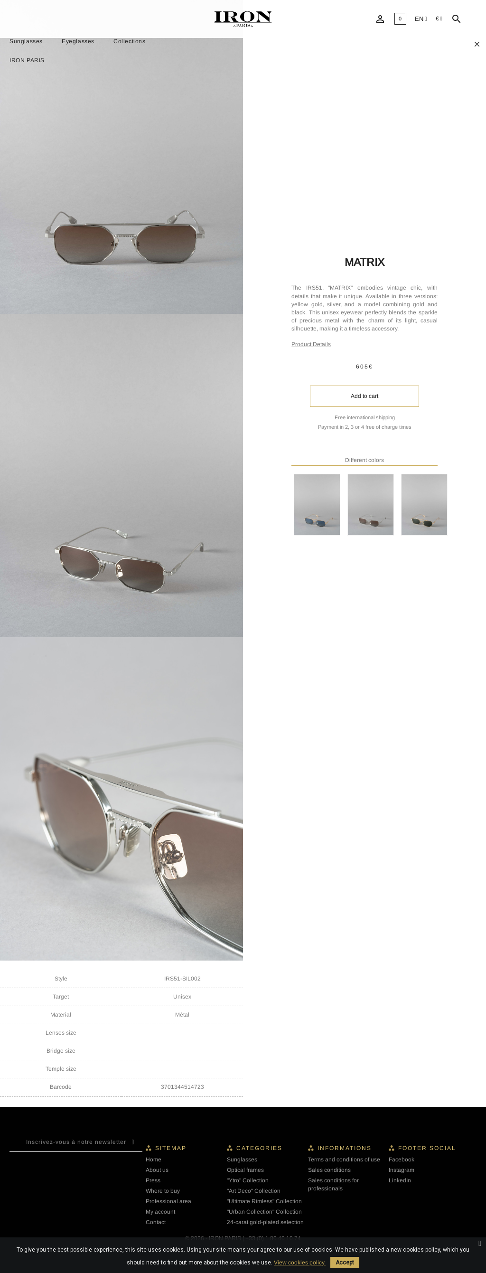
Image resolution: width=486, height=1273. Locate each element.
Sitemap (171, 1148)
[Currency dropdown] (439, 19)
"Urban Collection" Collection (264, 1211)
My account (160, 1211)
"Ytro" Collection (248, 1180)
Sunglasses (26, 41)
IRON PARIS (27, 60)
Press (153, 1180)
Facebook (401, 1159)
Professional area (168, 1201)
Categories (259, 1148)
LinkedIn (400, 1180)
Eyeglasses (78, 41)
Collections (129, 41)
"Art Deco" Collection (253, 1191)
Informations (345, 1148)
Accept (345, 1262)
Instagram (401, 1170)
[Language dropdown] (421, 19)
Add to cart (364, 396)
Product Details (311, 344)
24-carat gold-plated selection (265, 1222)
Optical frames (245, 1170)
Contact (156, 1222)
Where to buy (163, 1191)
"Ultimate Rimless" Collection (264, 1201)
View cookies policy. (300, 1262)
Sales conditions (329, 1170)
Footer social (427, 1148)
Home (153, 1159)
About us (157, 1170)
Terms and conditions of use (344, 1159)
